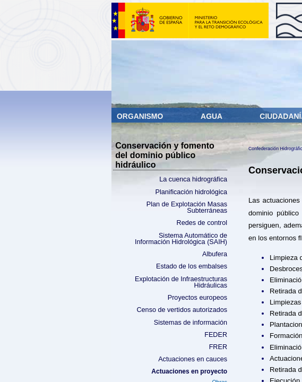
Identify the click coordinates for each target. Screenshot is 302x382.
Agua (212, 116)
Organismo (141, 116)
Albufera (214, 254)
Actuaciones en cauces (192, 359)
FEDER (215, 334)
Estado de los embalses (191, 266)
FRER (218, 347)
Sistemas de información (190, 322)
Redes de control (202, 223)
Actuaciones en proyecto (189, 371)
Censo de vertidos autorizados (181, 310)
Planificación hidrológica (191, 192)
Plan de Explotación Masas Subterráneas (186, 208)
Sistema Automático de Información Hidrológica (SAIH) (181, 239)
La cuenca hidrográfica (193, 179)
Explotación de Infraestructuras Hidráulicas (181, 282)
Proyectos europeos (197, 297)
